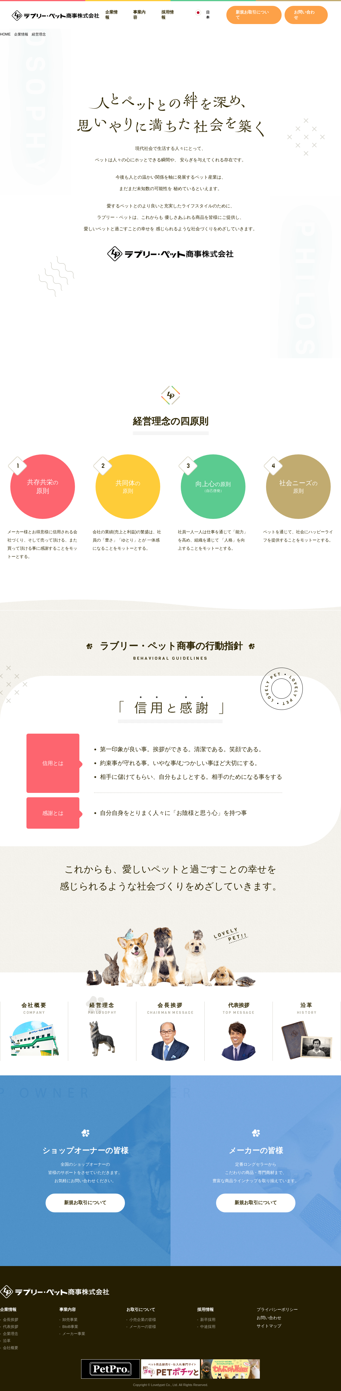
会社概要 (10, 1348)
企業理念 (10, 1333)
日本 (208, 14)
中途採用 (207, 1326)
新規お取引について (85, 1202)
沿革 (7, 1340)
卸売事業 (70, 1319)
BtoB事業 (70, 1326)
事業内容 (139, 15)
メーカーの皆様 (142, 1326)
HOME (5, 34)
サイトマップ (269, 1326)
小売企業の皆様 (142, 1319)
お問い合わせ (304, 15)
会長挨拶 (10, 1319)
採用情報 (167, 15)
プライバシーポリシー (277, 1309)
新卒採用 (207, 1319)
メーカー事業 (73, 1333)
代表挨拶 (10, 1326)
